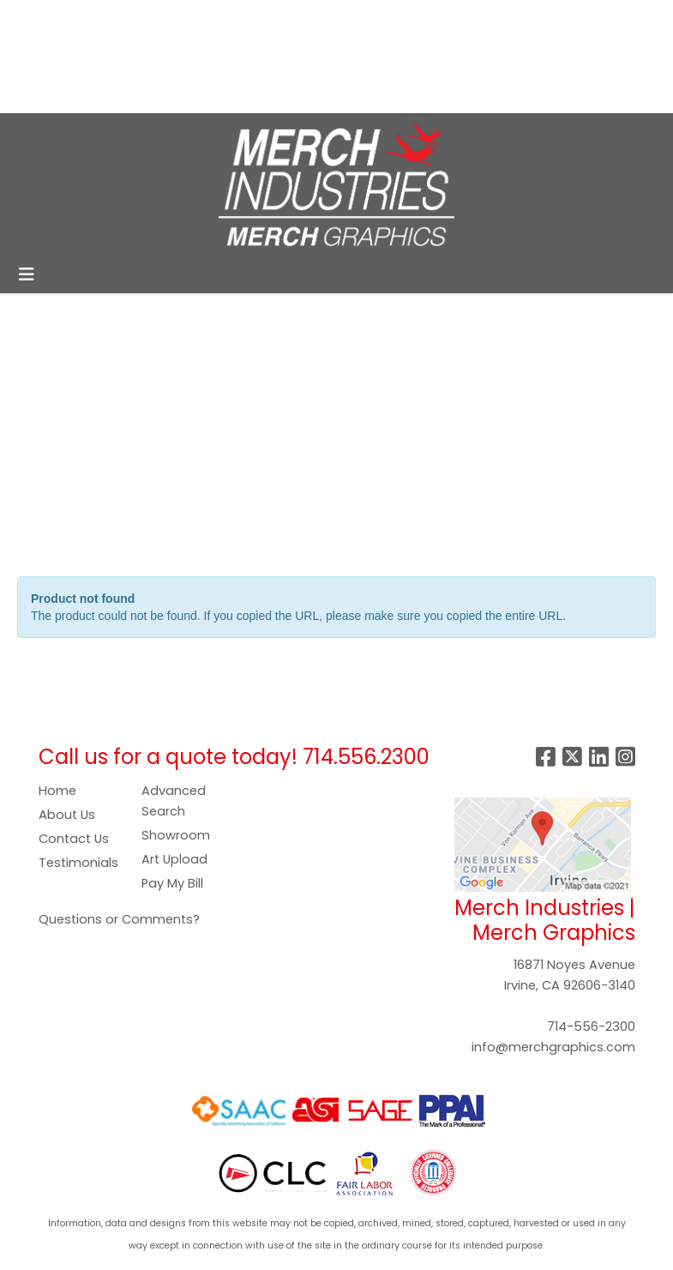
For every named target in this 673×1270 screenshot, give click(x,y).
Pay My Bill (172, 883)
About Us (67, 814)
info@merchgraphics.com (553, 1047)
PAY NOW (222, 56)
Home (57, 790)
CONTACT (215, 94)
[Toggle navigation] (27, 274)
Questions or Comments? (119, 919)
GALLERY (44, 94)
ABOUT (92, 18)
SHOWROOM (127, 94)
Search (391, 18)
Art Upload (174, 859)
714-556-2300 (591, 1026)
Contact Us (74, 838)
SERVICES (159, 18)
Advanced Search (173, 801)
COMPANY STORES (78, 56)
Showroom (175, 835)
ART (165, 56)
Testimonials (78, 862)
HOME (36, 18)
